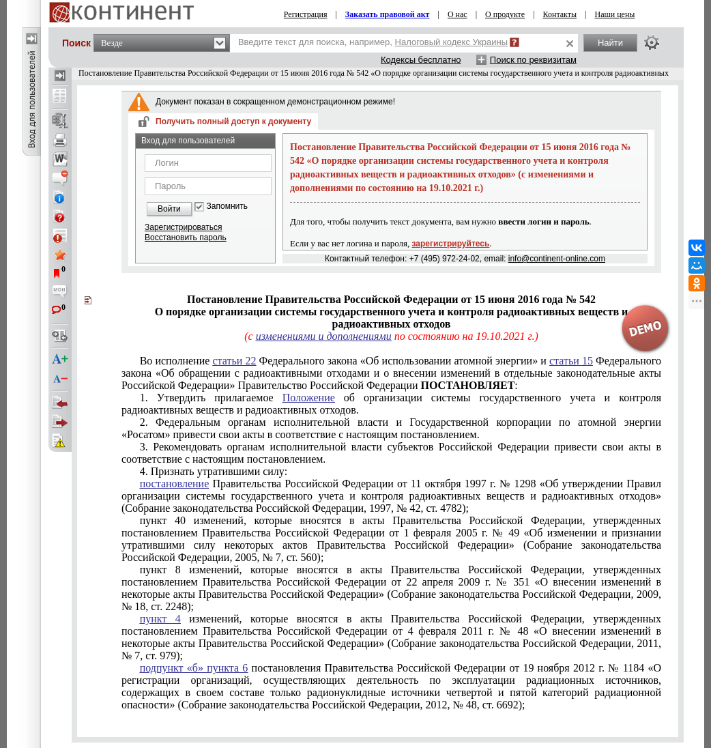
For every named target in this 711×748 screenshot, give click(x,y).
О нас (457, 14)
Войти (169, 209)
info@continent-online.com (556, 258)
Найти (610, 43)
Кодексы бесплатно (421, 60)
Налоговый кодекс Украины (451, 42)
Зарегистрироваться (183, 227)
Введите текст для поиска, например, (373, 42)
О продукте (505, 14)
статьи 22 (234, 360)
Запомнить (227, 206)
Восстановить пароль (186, 237)
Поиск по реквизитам (533, 60)
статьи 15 (571, 360)
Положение (308, 397)
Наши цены (614, 14)
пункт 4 (160, 618)
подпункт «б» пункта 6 (194, 668)
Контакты (560, 14)
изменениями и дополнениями (324, 336)
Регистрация (306, 14)
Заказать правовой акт (387, 14)
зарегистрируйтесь (451, 243)
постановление (174, 483)
